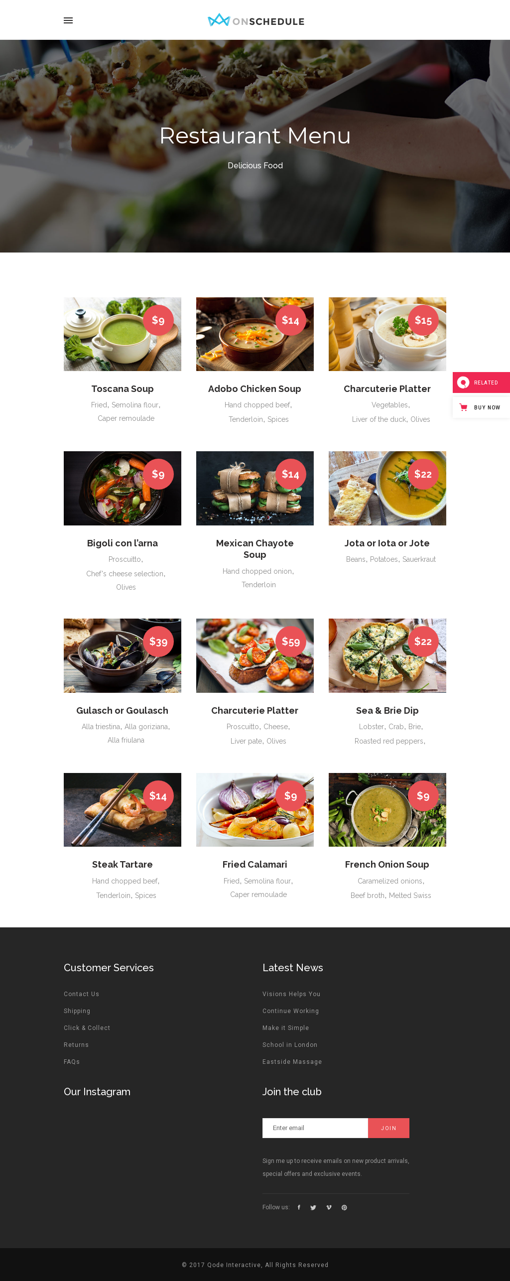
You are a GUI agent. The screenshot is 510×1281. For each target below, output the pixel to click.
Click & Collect (87, 1028)
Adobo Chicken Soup (254, 389)
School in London (290, 1044)
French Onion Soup (387, 864)
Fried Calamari (255, 864)
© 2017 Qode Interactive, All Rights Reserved (255, 1265)
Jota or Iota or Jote (387, 543)
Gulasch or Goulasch (122, 710)
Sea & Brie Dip (387, 710)
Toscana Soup (122, 389)
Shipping (77, 1011)
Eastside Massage (292, 1061)
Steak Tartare (122, 864)
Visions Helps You (291, 994)
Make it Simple (285, 1028)
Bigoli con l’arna (122, 543)
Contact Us (82, 994)
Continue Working (290, 1011)
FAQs (72, 1061)
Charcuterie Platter (387, 389)
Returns (76, 1044)
